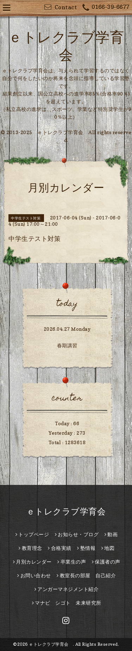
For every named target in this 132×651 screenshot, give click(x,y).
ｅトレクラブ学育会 (70, 511)
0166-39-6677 (106, 8)
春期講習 (67, 345)
